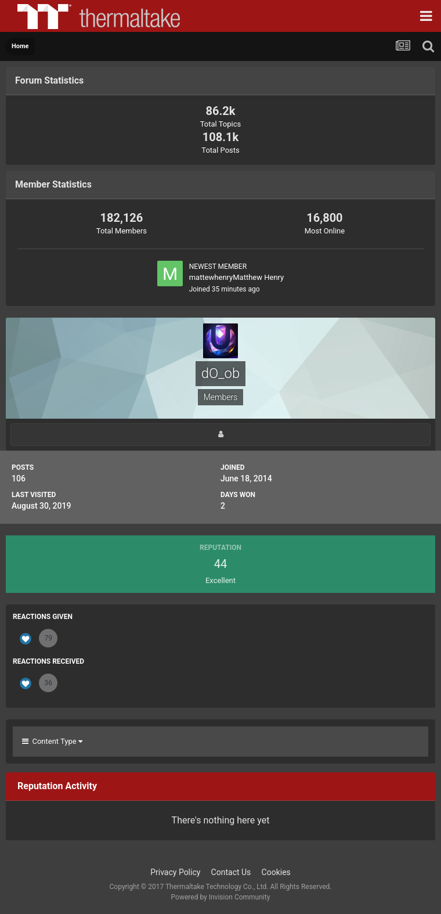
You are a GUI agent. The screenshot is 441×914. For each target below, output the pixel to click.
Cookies (276, 872)
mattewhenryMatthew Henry (236, 277)
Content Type (52, 741)
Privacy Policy (175, 872)
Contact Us (231, 872)
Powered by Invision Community (220, 897)
